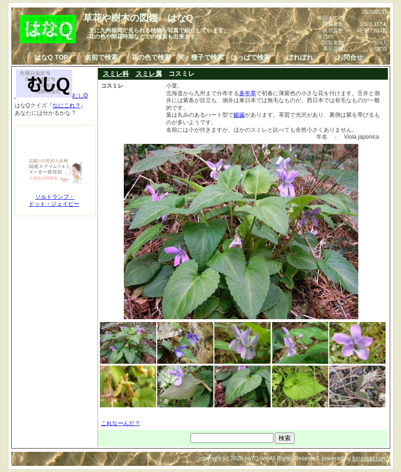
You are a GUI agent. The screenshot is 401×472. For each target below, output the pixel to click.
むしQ (51, 95)
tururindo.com (369, 458)
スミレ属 (149, 73)
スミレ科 (116, 73)
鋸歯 (239, 115)
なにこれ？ (67, 105)
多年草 (247, 93)
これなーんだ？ (120, 423)
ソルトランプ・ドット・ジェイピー (54, 201)
